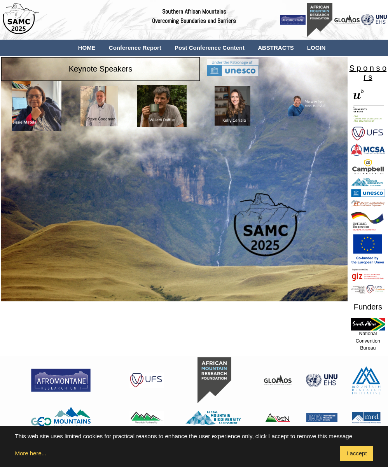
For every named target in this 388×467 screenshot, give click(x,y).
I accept (356, 453)
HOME (87, 47)
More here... (30, 453)
